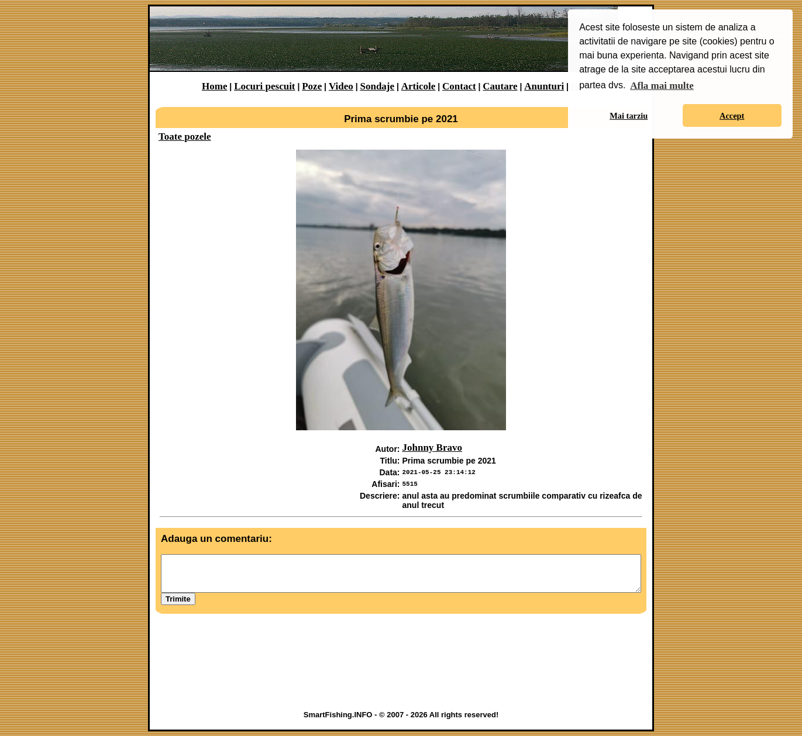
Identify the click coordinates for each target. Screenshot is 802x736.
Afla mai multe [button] (662, 85)
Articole (418, 86)
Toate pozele (185, 136)
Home (214, 86)
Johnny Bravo (432, 447)
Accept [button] (732, 115)
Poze (312, 86)
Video (341, 86)
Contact (459, 86)
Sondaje (377, 86)
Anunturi (544, 86)
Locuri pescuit (264, 86)
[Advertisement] (401, 674)
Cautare (500, 86)
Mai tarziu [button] (629, 115)
